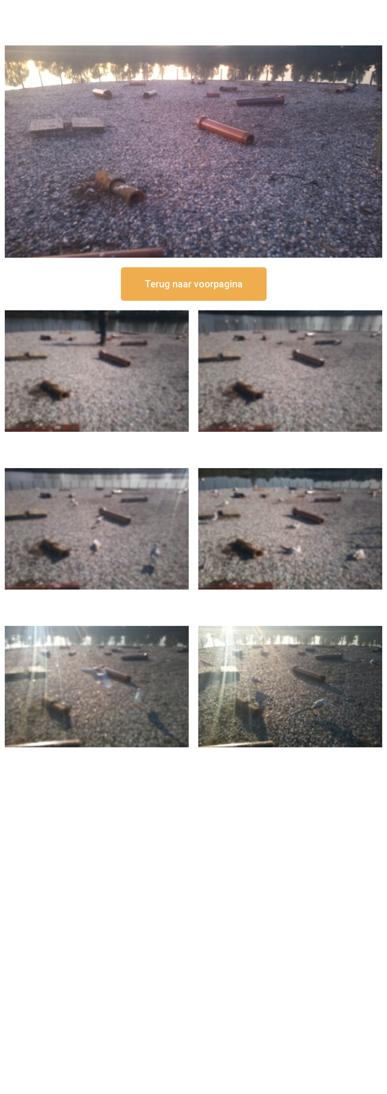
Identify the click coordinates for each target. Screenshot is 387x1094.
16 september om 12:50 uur (97, 440)
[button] (194, 284)
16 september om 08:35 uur (290, 755)
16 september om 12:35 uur (290, 440)
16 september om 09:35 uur (97, 755)
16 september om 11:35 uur (97, 597)
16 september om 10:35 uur (290, 597)
